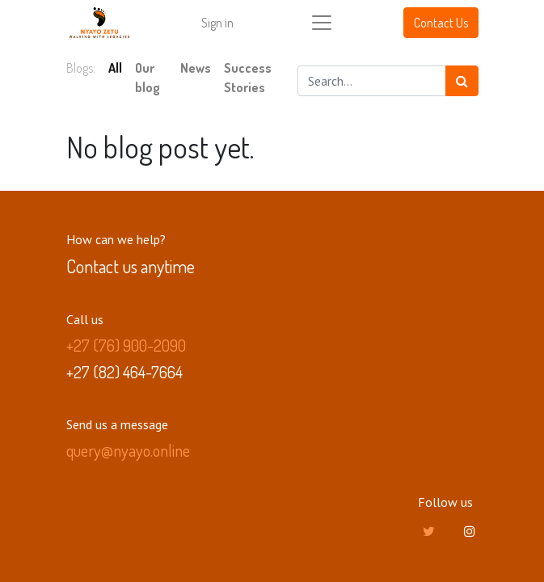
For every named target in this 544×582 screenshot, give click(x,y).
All (115, 68)
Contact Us (441, 23)
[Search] (462, 80)
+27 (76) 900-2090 (126, 345)
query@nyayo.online (128, 450)
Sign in (217, 23)
